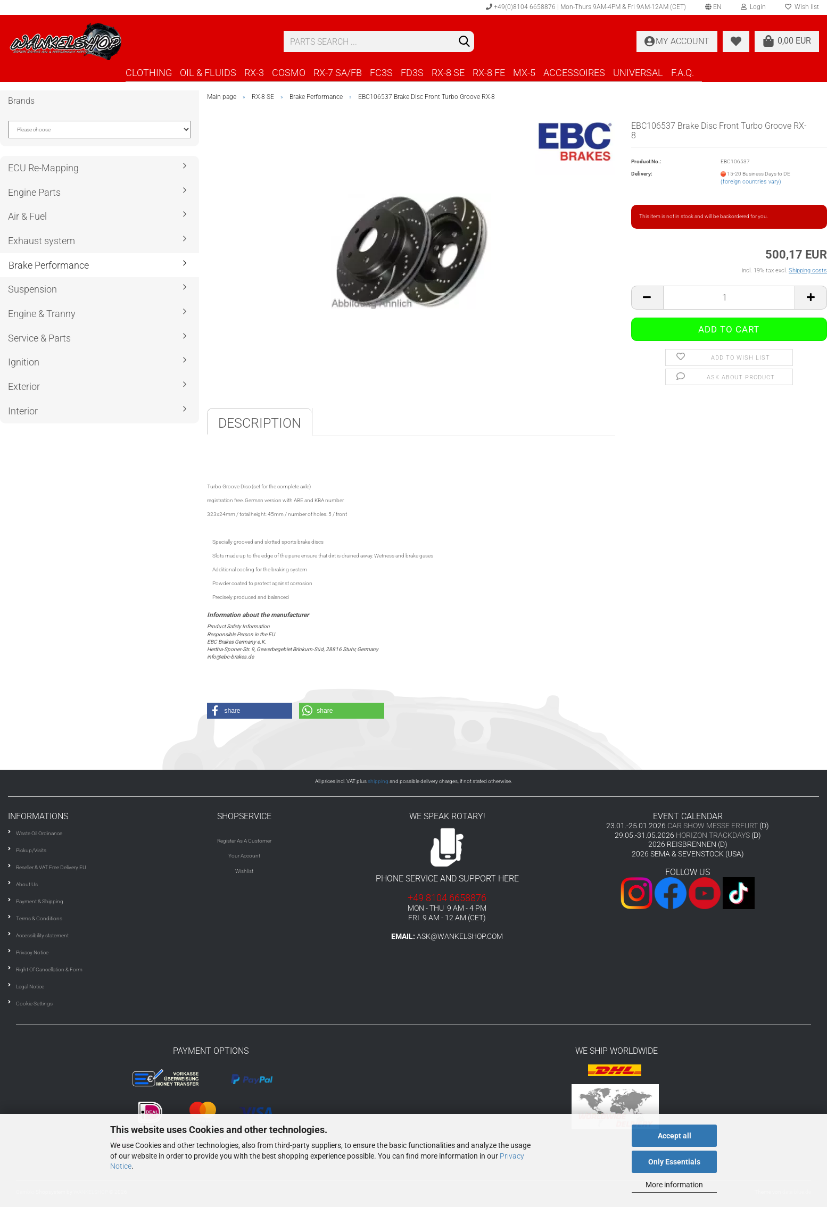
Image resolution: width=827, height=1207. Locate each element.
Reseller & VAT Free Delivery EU (51, 867)
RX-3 (254, 72)
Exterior (24, 386)
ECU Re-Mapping (43, 167)
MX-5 (524, 72)
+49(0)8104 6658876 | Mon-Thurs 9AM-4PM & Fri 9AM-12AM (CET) (586, 7)
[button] (249, 711)
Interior (23, 411)
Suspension (32, 289)
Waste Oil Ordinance (39, 833)
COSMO (288, 72)
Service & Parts (39, 338)
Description (259, 423)
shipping (378, 781)
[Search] (464, 42)
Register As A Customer (244, 841)
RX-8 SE (448, 72)
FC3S (381, 72)
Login (753, 7)
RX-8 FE (489, 72)
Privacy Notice (32, 952)
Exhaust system (41, 240)
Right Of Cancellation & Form (49, 969)
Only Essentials (674, 1162)
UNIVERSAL (638, 72)
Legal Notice (30, 986)
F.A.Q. (682, 72)
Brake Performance (49, 265)
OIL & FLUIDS (208, 72)
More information (674, 1184)
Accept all (674, 1135)
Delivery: (641, 174)
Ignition (23, 362)
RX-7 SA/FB (337, 72)
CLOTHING (149, 72)
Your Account (244, 856)
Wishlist (244, 871)
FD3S (412, 72)
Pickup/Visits (31, 850)
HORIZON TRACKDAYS (713, 835)
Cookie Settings (34, 1003)
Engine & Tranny (42, 313)
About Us (27, 884)
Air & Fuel (27, 216)
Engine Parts (34, 192)
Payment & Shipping (39, 901)
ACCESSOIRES (574, 72)
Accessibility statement (42, 935)
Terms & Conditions (39, 918)
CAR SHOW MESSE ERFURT (712, 825)
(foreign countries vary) (751, 181)
